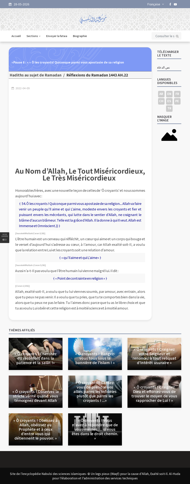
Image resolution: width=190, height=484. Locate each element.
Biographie (80, 36)
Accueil (16, 36)
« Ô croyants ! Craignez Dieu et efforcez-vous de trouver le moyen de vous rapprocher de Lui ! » (154, 393)
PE (177, 101)
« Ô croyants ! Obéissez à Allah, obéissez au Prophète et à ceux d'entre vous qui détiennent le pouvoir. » (35, 429)
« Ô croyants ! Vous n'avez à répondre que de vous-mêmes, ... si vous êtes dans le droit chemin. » (95, 429)
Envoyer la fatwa (56, 36)
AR (161, 93)
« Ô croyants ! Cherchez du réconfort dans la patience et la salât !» (35, 358)
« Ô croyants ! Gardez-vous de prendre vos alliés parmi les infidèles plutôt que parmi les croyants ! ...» (95, 391)
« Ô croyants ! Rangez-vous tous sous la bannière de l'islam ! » (95, 358)
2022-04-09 (23, 88)
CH (161, 101)
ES (169, 101)
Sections (33, 36)
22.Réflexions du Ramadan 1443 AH (97, 75)
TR (169, 108)
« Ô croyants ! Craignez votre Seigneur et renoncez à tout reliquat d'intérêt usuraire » (154, 355)
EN (169, 93)
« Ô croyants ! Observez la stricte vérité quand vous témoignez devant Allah (35, 396)
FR (177, 93)
